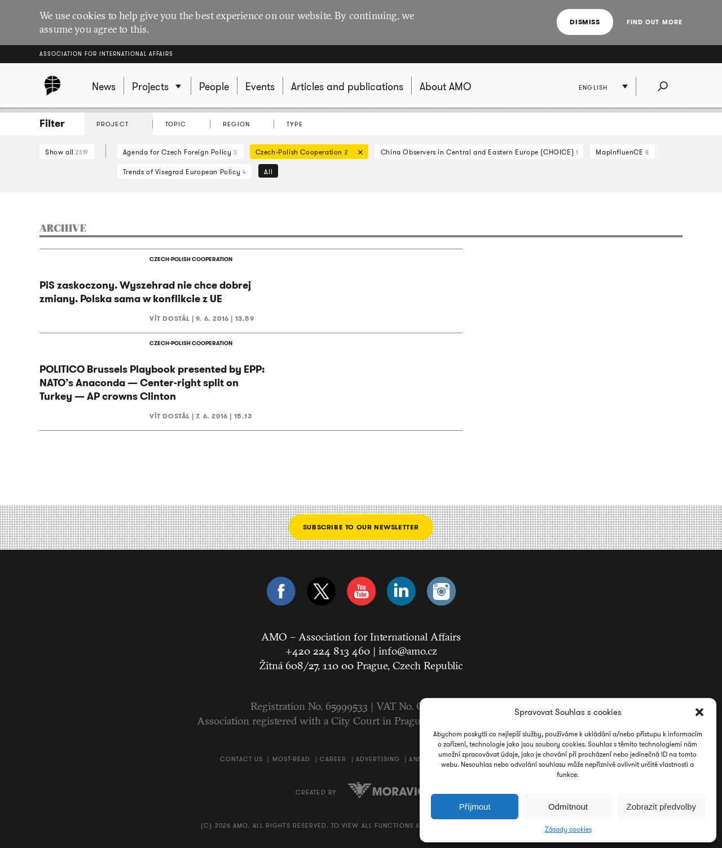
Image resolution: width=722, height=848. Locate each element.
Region (236, 124)
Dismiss (585, 21)
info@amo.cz (407, 650)
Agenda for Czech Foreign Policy (180, 152)
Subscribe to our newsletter (361, 527)
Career (333, 758)
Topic (176, 124)
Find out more (655, 21)
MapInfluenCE (622, 152)
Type (295, 124)
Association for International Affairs (106, 54)
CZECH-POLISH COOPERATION (190, 259)
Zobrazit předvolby (661, 806)
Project (112, 124)
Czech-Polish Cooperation (306, 153)
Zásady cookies (568, 829)
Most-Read (291, 758)
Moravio (386, 789)
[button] (699, 712)
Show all (67, 152)
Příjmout (475, 806)
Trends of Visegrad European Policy (184, 171)
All (268, 171)
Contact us (241, 758)
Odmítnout (568, 806)
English (593, 87)
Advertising (378, 758)
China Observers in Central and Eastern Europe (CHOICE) (479, 152)
